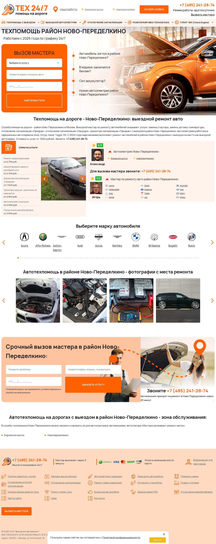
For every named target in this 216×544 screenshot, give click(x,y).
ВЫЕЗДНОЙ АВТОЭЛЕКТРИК (59, 22)
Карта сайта (11, 497)
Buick (191, 245)
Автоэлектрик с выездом (105, 475)
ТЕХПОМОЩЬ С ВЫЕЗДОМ (18, 22)
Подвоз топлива (186, 482)
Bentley (117, 245)
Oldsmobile (114, 189)
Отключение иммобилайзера (193, 491)
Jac (146, 196)
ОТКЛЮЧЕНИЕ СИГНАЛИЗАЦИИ (102, 22)
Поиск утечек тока (58, 491)
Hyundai (183, 185)
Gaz (111, 192)
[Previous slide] (44, 178)
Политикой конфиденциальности (121, 537)
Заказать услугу (93, 384)
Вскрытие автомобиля (103, 491)
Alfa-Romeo (43, 245)
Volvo (182, 192)
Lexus (111, 185)
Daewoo (148, 189)
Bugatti (172, 245)
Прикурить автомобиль (147, 475)
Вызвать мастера (203, 15)
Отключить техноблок (146, 482)
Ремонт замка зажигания (105, 482)
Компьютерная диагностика (20, 491)
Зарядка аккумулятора (60, 475)
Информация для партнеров (199, 461)
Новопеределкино (125, 9)
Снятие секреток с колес (18, 475)
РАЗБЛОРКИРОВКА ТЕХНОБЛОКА (148, 22)
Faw (182, 189)
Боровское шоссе (94, 9)
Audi (80, 245)
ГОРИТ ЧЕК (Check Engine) (192, 22)
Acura (24, 245)
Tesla (146, 192)
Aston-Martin (57, 247)
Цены (51, 497)
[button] (18, 257)
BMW (135, 245)
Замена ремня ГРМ (144, 491)
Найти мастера (34, 99)
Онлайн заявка (154, 9)
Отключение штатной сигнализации (16, 483)
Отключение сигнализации (63, 482)
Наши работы (68, 9)
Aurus (98, 245)
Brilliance (154, 245)
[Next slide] (82, 178)
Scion (146, 185)
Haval (111, 196)
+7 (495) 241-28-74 (197, 4)
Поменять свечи (186, 475)
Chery (182, 196)
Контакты (96, 497)
